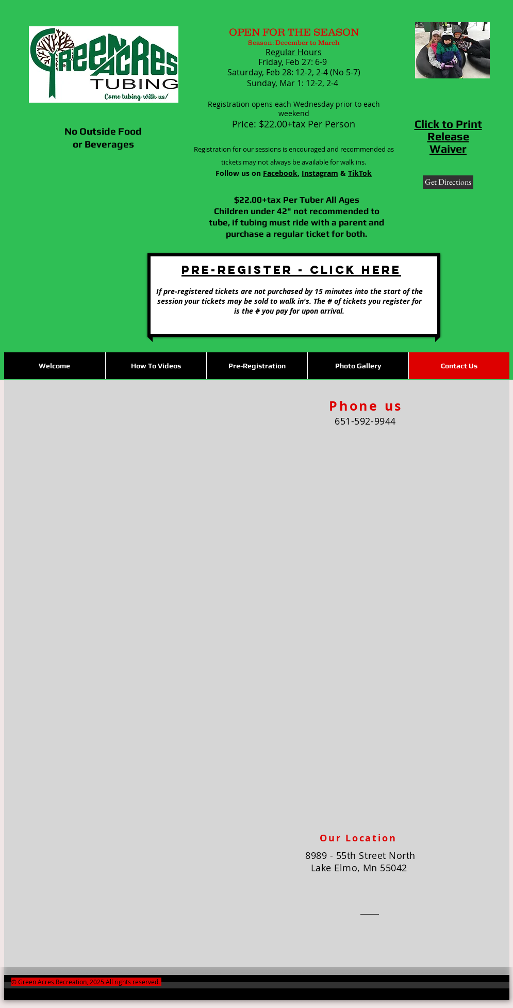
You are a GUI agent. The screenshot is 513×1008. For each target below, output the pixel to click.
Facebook (280, 173)
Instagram (320, 173)
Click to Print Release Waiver (448, 136)
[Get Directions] (448, 182)
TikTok (360, 173)
